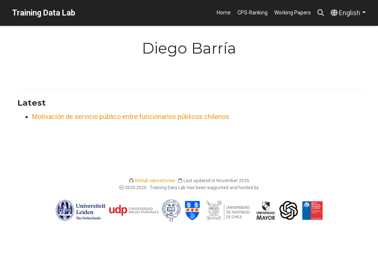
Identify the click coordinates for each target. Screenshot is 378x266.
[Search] (320, 13)
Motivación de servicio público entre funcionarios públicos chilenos (130, 116)
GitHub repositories (155, 180)
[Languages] (348, 13)
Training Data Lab (43, 12)
